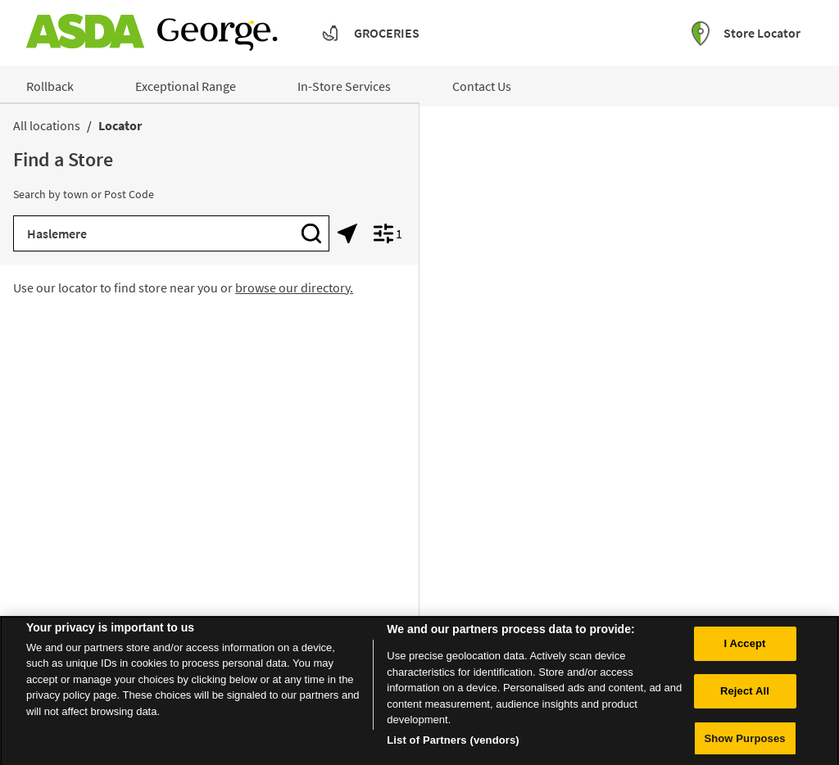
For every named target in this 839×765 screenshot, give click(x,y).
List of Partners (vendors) (453, 744)
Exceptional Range (185, 86)
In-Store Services (344, 86)
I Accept (744, 647)
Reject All (744, 695)
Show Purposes (744, 742)
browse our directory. (294, 287)
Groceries (387, 33)
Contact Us (481, 86)
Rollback (50, 86)
